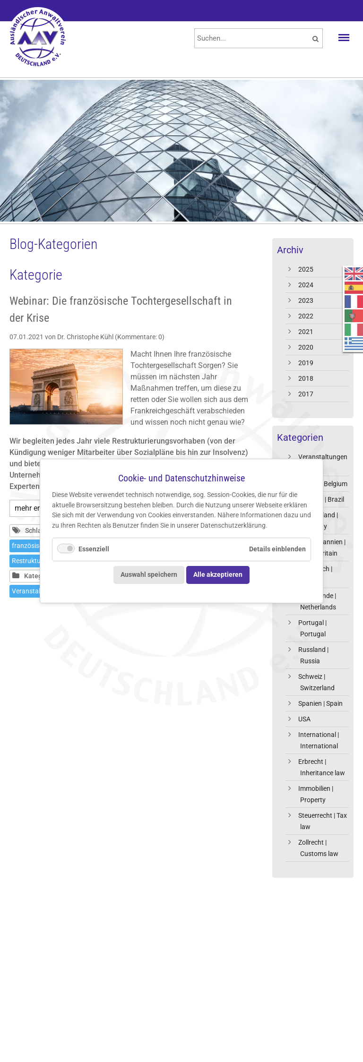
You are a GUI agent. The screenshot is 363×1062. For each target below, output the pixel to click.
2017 (305, 394)
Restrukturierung (36, 561)
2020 (305, 347)
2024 (305, 285)
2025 (305, 269)
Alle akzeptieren (217, 575)
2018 (305, 378)
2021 (305, 331)
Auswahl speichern (149, 575)
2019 (305, 363)
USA (304, 719)
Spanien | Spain (320, 703)
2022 (305, 316)
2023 (305, 300)
